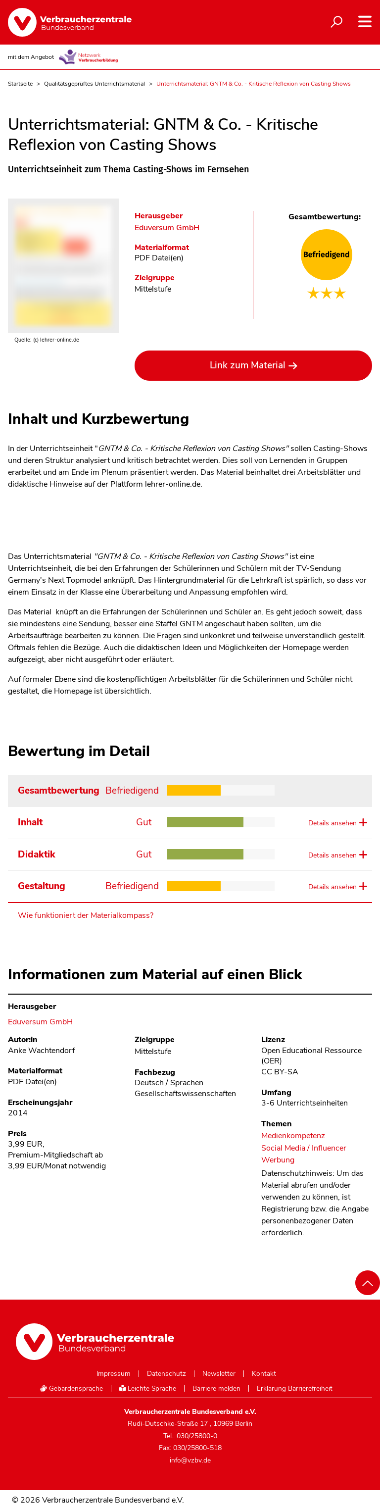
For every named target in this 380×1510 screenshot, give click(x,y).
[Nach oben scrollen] (367, 1282)
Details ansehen (332, 823)
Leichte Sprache (148, 1388)
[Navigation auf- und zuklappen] (365, 21)
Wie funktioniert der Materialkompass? (85, 915)
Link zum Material (247, 365)
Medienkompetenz (293, 1136)
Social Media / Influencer (303, 1148)
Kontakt (264, 1373)
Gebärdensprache (71, 1388)
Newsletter (219, 1373)
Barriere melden (216, 1388)
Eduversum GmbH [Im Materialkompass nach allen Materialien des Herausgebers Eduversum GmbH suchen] (167, 228)
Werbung (277, 1160)
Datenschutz (166, 1373)
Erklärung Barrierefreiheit (294, 1388)
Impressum (113, 1373)
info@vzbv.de (190, 1460)
